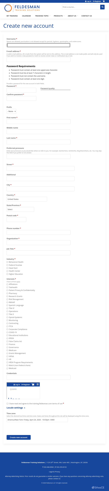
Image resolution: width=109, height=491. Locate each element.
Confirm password (15, 94)
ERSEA (11, 338)
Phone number (13, 228)
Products (58, 16)
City (8, 185)
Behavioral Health (16, 262)
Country (10, 195)
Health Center (14, 271)
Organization (12, 238)
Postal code (12, 215)
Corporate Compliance (18, 329)
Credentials (12, 373)
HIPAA (11, 356)
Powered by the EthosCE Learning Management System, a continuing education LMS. (98, 487)
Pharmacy (13, 293)
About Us (72, 16)
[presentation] (23, 429)
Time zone (11, 413)
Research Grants (15, 296)
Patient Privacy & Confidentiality (22, 290)
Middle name (12, 128)
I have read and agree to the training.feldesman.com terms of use (36, 403)
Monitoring (13, 320)
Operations (13, 311)
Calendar (26, 16)
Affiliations (13, 284)
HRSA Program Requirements (21, 362)
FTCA (11, 326)
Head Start (13, 268)
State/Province (13, 205)
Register (98, 1)
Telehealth (13, 287)
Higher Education (16, 274)
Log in (89, 1)
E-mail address (13, 51)
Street (9, 164)
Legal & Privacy (54, 472)
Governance (14, 347)
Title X (11, 314)
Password (11, 86)
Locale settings (15, 407)
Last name (11, 138)
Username (11, 39)
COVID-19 (13, 332)
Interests (11, 279)
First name (11, 117)
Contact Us (87, 16)
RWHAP (12, 302)
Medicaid (12, 368)
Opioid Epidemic (15, 317)
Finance (12, 344)
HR (10, 359)
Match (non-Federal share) (19, 365)
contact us (56, 479)
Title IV (11, 308)
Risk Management (16, 299)
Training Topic (42, 16)
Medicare (12, 350)
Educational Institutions (18, 335)
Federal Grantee (15, 265)
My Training (12, 16)
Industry (10, 259)
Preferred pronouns (15, 148)
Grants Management (17, 353)
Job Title (10, 249)
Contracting (13, 323)
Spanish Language (16, 305)
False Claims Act (15, 341)
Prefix (9, 107)
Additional (11, 174)
